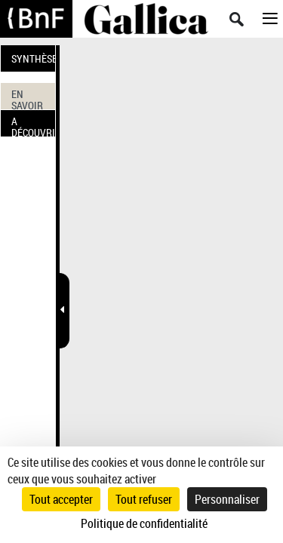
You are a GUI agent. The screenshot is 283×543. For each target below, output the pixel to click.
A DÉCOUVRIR (33, 125)
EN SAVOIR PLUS (27, 98)
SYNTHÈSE (33, 58)
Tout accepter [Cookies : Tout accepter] (61, 499)
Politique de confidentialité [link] (144, 523)
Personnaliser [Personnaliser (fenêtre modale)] (227, 499)
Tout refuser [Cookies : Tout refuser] (143, 499)
